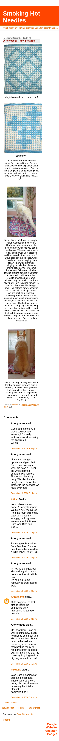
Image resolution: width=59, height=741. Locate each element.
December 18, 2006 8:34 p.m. (24, 619)
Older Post (34, 708)
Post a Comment (11, 703)
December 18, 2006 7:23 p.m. (24, 591)
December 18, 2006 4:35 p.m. (24, 557)
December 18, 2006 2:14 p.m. (24, 493)
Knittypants (18, 596)
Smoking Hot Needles (21, 17)
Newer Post (8, 708)
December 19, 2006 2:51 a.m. (24, 664)
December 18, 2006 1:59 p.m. (24, 448)
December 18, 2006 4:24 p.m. (24, 532)
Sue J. (14, 499)
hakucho (16, 669)
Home (21, 708)
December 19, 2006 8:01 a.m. (24, 697)
